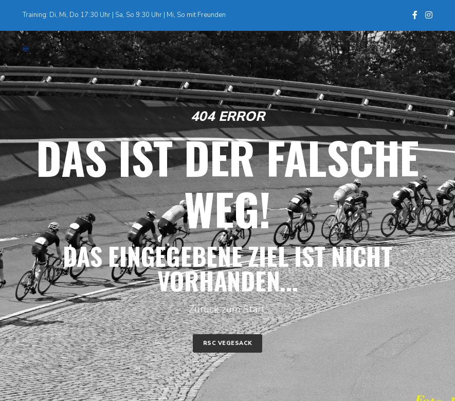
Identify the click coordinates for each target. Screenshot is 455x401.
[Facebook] (414, 15)
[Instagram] (428, 15)
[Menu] (421, 49)
